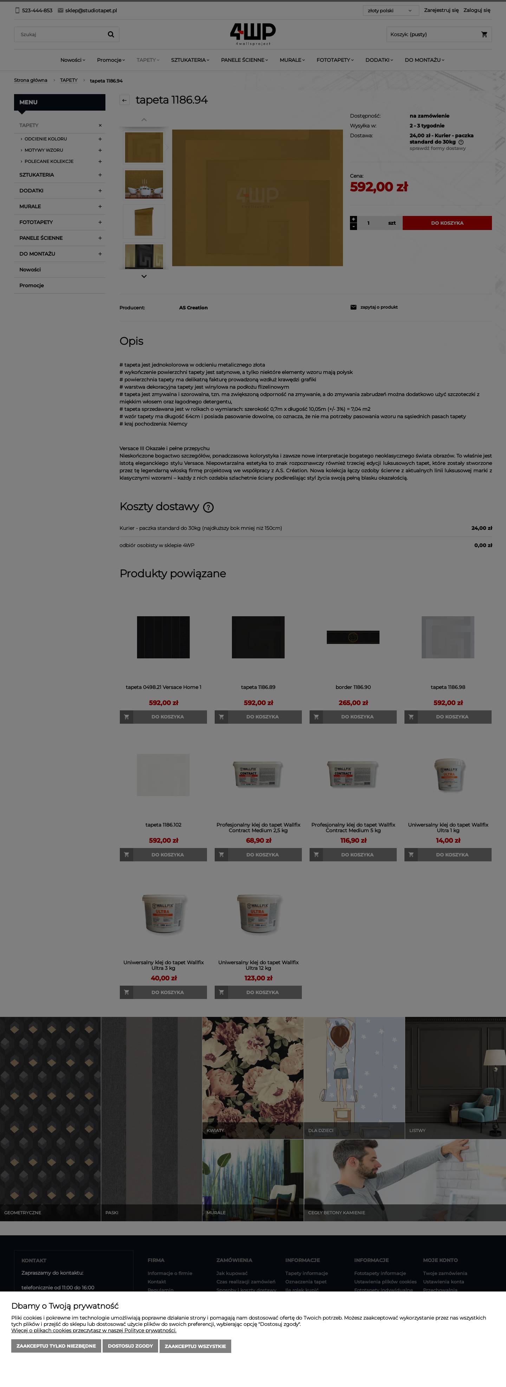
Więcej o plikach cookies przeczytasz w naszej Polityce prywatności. (93, 1331)
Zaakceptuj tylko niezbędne (56, 1346)
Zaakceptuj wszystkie (195, 1346)
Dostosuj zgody (130, 1346)
